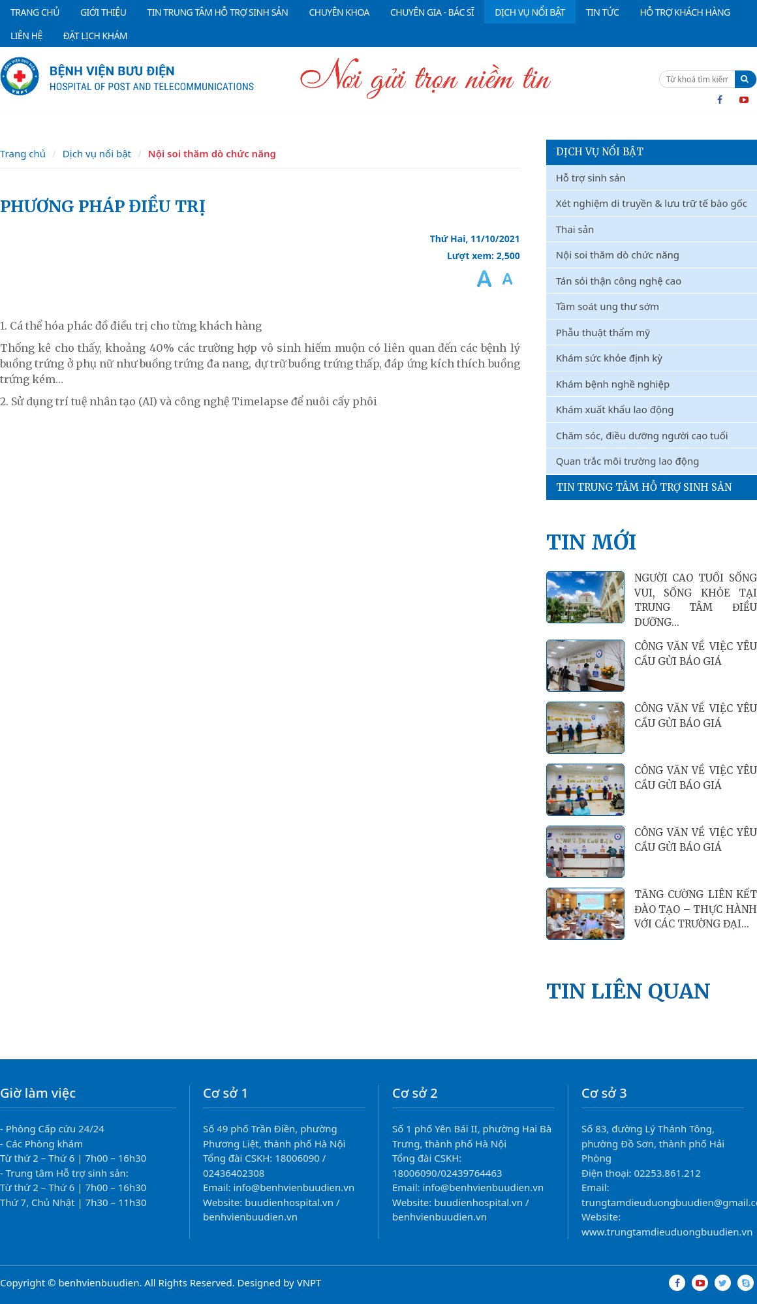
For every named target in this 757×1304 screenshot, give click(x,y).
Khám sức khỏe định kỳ (609, 357)
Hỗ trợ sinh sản (591, 177)
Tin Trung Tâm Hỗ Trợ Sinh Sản (644, 487)
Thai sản (575, 229)
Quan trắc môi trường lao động (628, 460)
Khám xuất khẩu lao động (615, 409)
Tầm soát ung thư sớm (607, 306)
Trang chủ (23, 153)
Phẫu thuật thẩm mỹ (603, 332)
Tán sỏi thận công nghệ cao (619, 280)
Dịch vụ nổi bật (97, 153)
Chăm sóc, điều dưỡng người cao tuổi (642, 435)
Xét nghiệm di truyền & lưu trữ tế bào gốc (651, 203)
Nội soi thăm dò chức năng (212, 153)
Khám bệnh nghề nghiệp (613, 383)
